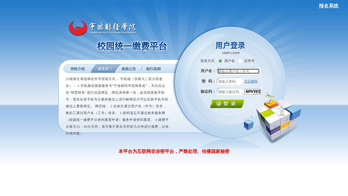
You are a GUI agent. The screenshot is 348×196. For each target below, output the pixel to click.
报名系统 (328, 6)
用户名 (226, 61)
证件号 (246, 61)
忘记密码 (250, 81)
